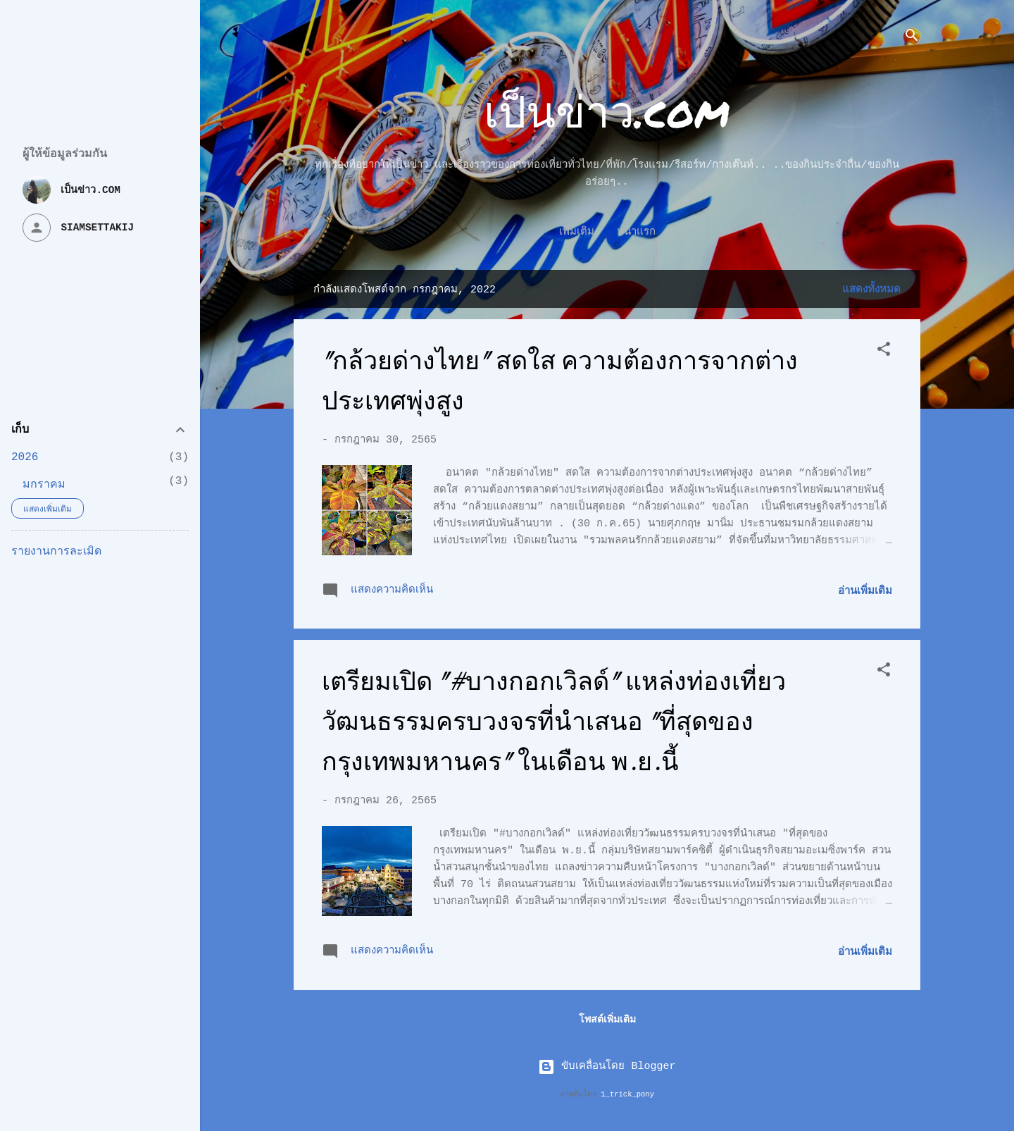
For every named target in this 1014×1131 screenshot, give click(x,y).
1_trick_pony (627, 1094)
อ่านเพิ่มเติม (865, 592)
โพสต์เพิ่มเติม (607, 1019)
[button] (883, 352)
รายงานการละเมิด (56, 551)
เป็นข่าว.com (607, 110)
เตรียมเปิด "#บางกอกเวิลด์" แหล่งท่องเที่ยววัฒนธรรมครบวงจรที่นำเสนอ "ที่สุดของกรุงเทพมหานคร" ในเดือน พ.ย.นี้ (554, 722)
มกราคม (44, 484)
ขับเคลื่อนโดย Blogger (606, 1067)
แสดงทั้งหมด (871, 290)
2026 (24, 457)
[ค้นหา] (911, 38)
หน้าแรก (607, 232)
